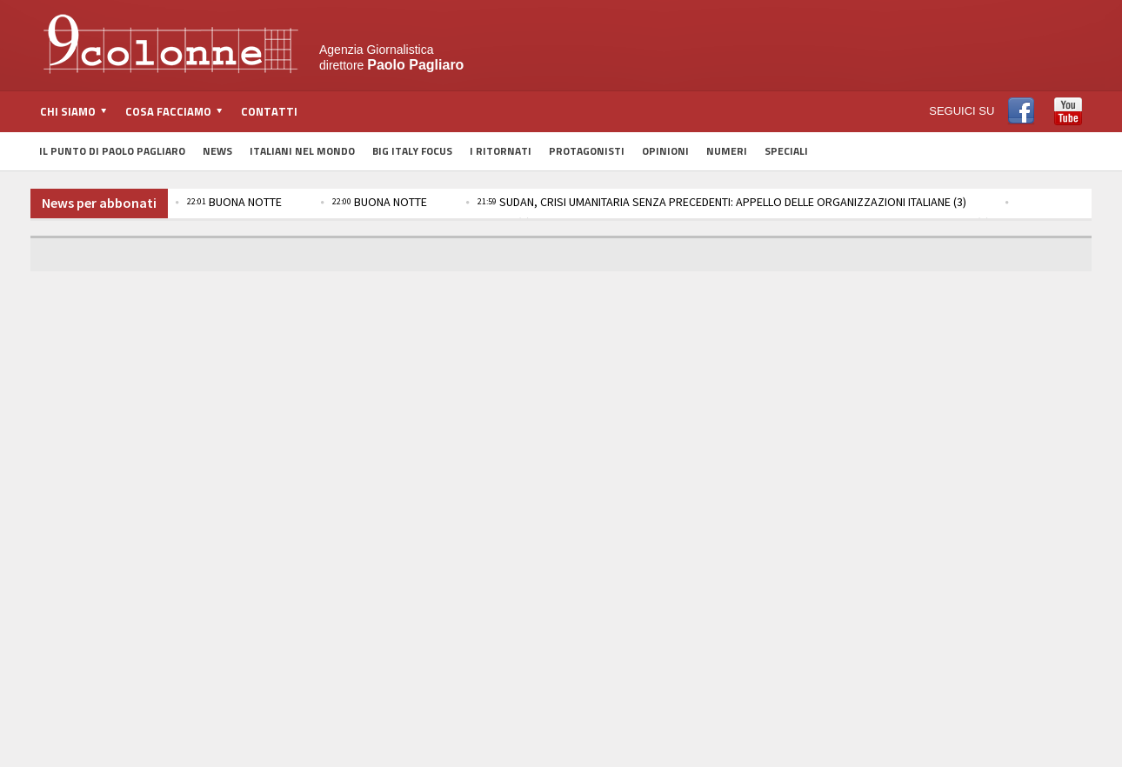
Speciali (786, 151)
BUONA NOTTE (234, 202)
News (217, 151)
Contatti (269, 111)
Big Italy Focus (412, 151)
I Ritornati (500, 151)
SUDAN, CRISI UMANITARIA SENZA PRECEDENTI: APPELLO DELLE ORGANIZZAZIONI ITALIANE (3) (722, 202)
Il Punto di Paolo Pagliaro (112, 151)
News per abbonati (99, 202)
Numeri (726, 151)
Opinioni (665, 151)
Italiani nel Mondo (302, 151)
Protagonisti (586, 151)
